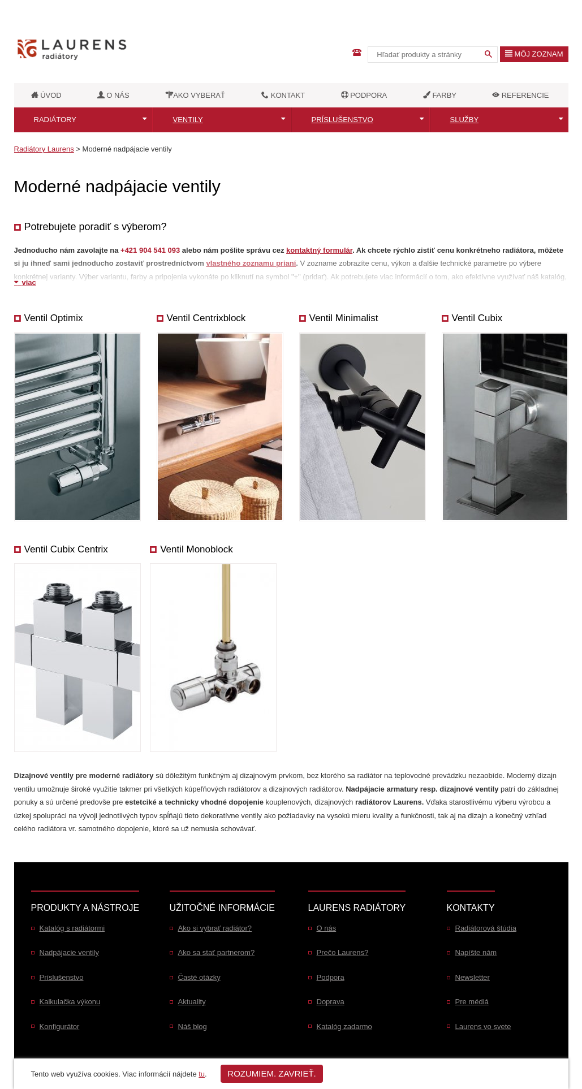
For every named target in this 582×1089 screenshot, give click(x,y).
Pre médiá (472, 1001)
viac (25, 282)
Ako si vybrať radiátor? (215, 928)
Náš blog (192, 1026)
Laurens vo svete (483, 1026)
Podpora (330, 977)
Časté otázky (199, 977)
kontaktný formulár (319, 250)
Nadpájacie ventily (70, 952)
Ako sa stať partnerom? (216, 952)
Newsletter (472, 977)
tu (202, 1074)
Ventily (188, 119)
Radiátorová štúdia (485, 928)
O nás (327, 928)
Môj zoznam (534, 54)
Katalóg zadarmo (344, 1026)
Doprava (330, 1001)
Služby (464, 119)
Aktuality (192, 1001)
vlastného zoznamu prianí (251, 263)
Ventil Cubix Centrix (66, 549)
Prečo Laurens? (343, 952)
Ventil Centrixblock (206, 318)
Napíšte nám (476, 952)
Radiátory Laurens (44, 149)
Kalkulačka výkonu (70, 1001)
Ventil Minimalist (343, 318)
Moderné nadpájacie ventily (127, 149)
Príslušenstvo (342, 119)
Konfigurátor (60, 1026)
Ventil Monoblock (196, 549)
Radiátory (55, 119)
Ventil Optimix (53, 318)
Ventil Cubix (477, 318)
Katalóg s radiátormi (72, 928)
